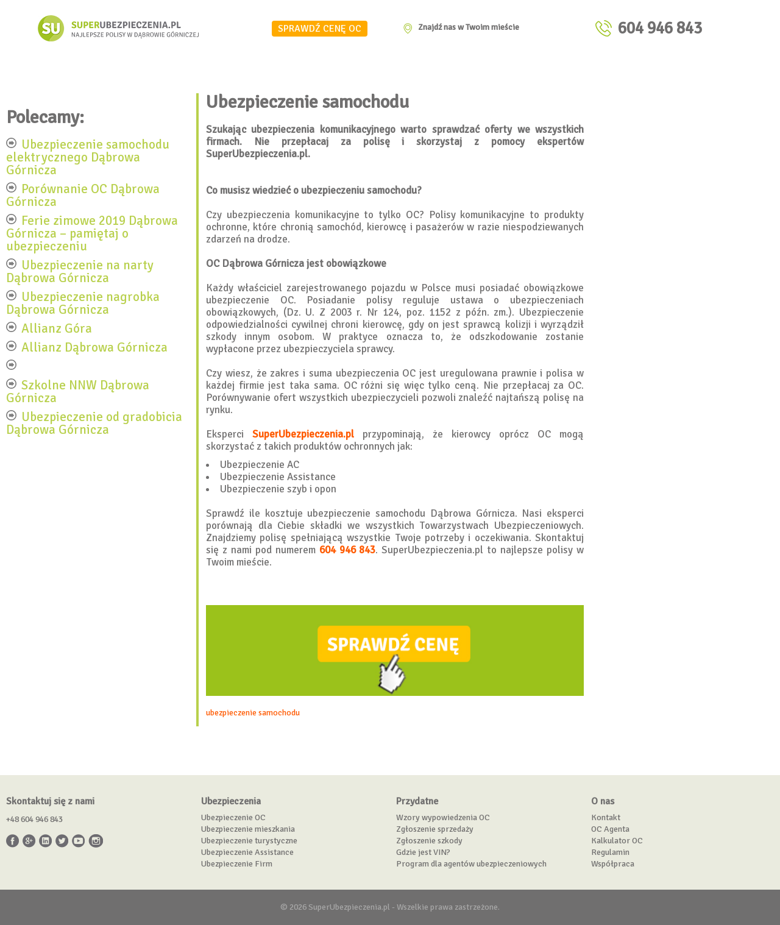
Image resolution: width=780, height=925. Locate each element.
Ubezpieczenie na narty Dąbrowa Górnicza (80, 271)
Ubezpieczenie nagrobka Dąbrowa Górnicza (83, 302)
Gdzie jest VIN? (423, 852)
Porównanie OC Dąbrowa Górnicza (83, 194)
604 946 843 (660, 28)
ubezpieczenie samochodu (253, 712)
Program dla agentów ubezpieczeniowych (471, 864)
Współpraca (612, 864)
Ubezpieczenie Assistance (247, 852)
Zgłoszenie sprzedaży (434, 829)
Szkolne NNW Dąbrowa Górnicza (77, 391)
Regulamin (610, 852)
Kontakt (605, 817)
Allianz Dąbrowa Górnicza (94, 346)
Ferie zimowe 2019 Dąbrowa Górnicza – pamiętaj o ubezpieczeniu (92, 233)
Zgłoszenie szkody (429, 840)
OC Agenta (610, 829)
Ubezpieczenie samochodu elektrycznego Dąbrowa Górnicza (87, 156)
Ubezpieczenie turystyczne (249, 840)
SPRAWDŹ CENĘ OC (319, 29)
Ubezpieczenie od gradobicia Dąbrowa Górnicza (94, 422)
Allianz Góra (56, 328)
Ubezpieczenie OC (233, 817)
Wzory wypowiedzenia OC (443, 817)
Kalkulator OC (617, 840)
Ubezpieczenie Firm (236, 864)
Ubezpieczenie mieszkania (248, 829)
